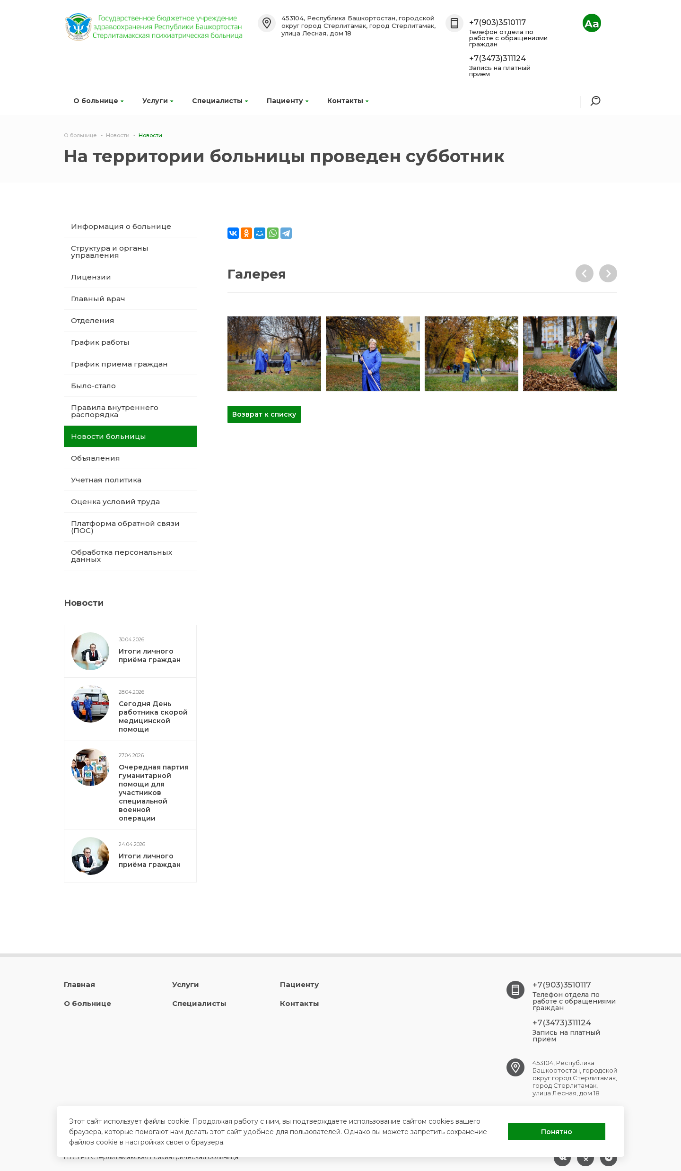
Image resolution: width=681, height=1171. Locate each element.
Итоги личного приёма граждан (150, 655)
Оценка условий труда (115, 501)
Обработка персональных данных (121, 556)
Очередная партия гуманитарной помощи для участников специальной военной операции (154, 792)
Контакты (347, 100)
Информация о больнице (121, 226)
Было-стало (93, 385)
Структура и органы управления (109, 252)
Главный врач (98, 298)
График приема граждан (119, 363)
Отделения (92, 320)
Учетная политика (106, 479)
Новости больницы (108, 436)
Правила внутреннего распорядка (114, 411)
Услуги (157, 100)
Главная (79, 984)
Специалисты (220, 100)
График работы (100, 342)
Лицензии (91, 276)
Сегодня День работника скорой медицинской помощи (153, 716)
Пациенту (287, 100)
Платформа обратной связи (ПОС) (125, 527)
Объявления (95, 458)
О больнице (98, 100)
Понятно (556, 1131)
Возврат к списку (264, 414)
